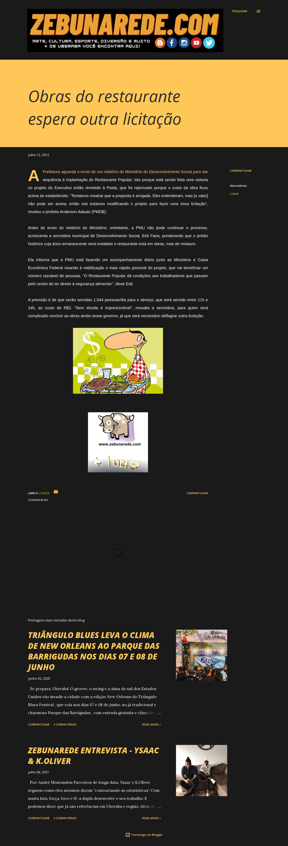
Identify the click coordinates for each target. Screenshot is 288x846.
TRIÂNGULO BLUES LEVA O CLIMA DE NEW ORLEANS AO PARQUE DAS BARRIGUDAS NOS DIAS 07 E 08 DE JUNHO (94, 650)
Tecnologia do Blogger (144, 835)
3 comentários (64, 724)
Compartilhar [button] (241, 171)
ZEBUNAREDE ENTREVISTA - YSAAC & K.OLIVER (93, 755)
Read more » (151, 724)
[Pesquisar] (239, 11)
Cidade (234, 194)
